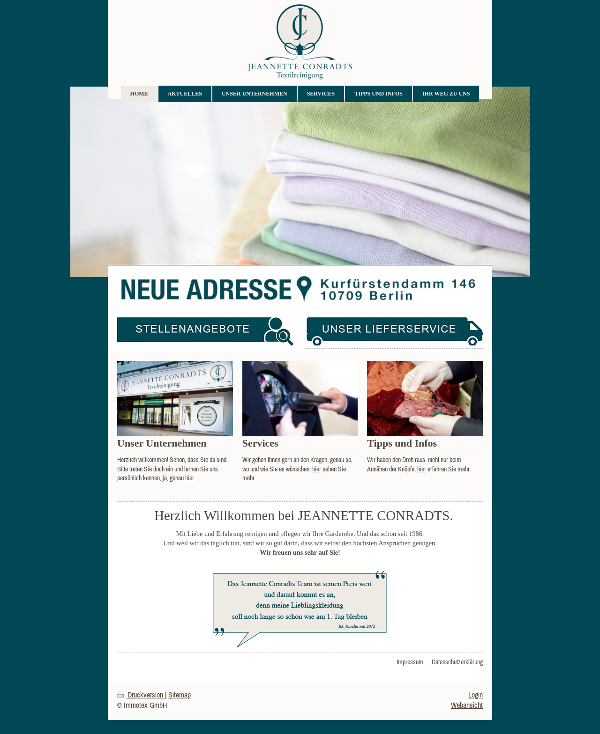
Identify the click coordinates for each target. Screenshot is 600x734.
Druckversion (141, 694)
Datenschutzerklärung (457, 662)
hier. (190, 478)
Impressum (410, 662)
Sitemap (179, 694)
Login (475, 694)
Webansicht (467, 705)
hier (316, 469)
